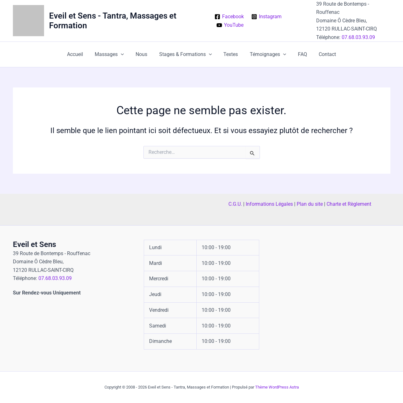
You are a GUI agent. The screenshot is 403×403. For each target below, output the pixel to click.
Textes (230, 54)
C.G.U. (235, 204)
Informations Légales (269, 204)
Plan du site (310, 204)
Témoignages (265, 54)
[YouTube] (229, 25)
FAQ (298, 54)
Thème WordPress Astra (277, 387)
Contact (321, 54)
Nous (144, 54)
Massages (113, 54)
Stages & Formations (186, 54)
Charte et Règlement (349, 204)
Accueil (81, 54)
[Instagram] (266, 17)
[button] (125, 54)
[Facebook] (229, 17)
